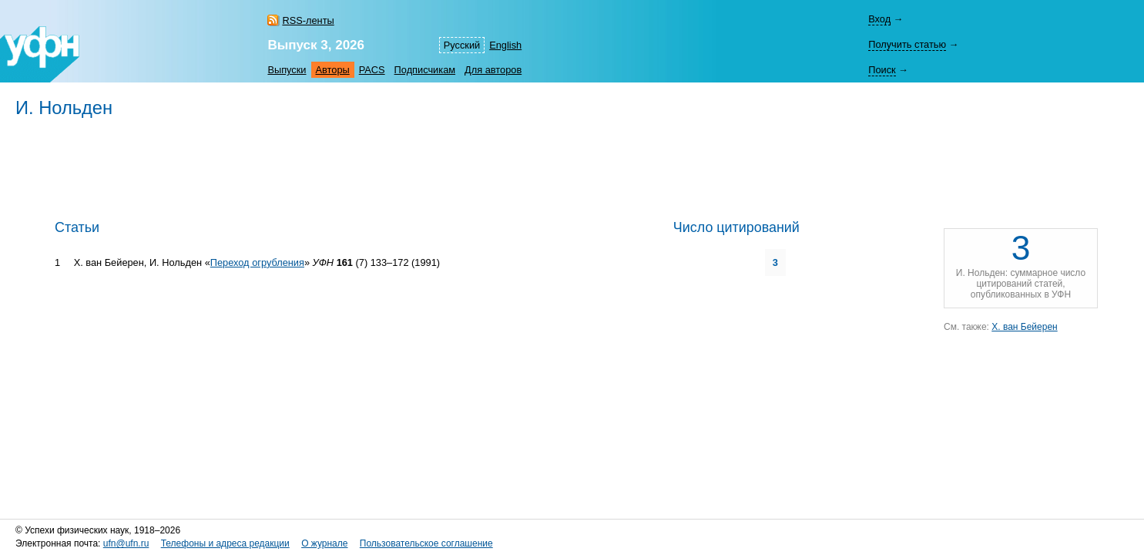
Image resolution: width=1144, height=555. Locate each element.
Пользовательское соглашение (426, 543)
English (505, 45)
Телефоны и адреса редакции (225, 543)
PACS (372, 70)
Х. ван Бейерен (1024, 326)
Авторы (333, 70)
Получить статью (907, 44)
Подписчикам (424, 70)
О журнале (324, 543)
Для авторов (493, 70)
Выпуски (286, 70)
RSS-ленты (308, 20)
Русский (462, 45)
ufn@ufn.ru (126, 543)
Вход (879, 19)
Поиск (881, 70)
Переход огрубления (257, 262)
